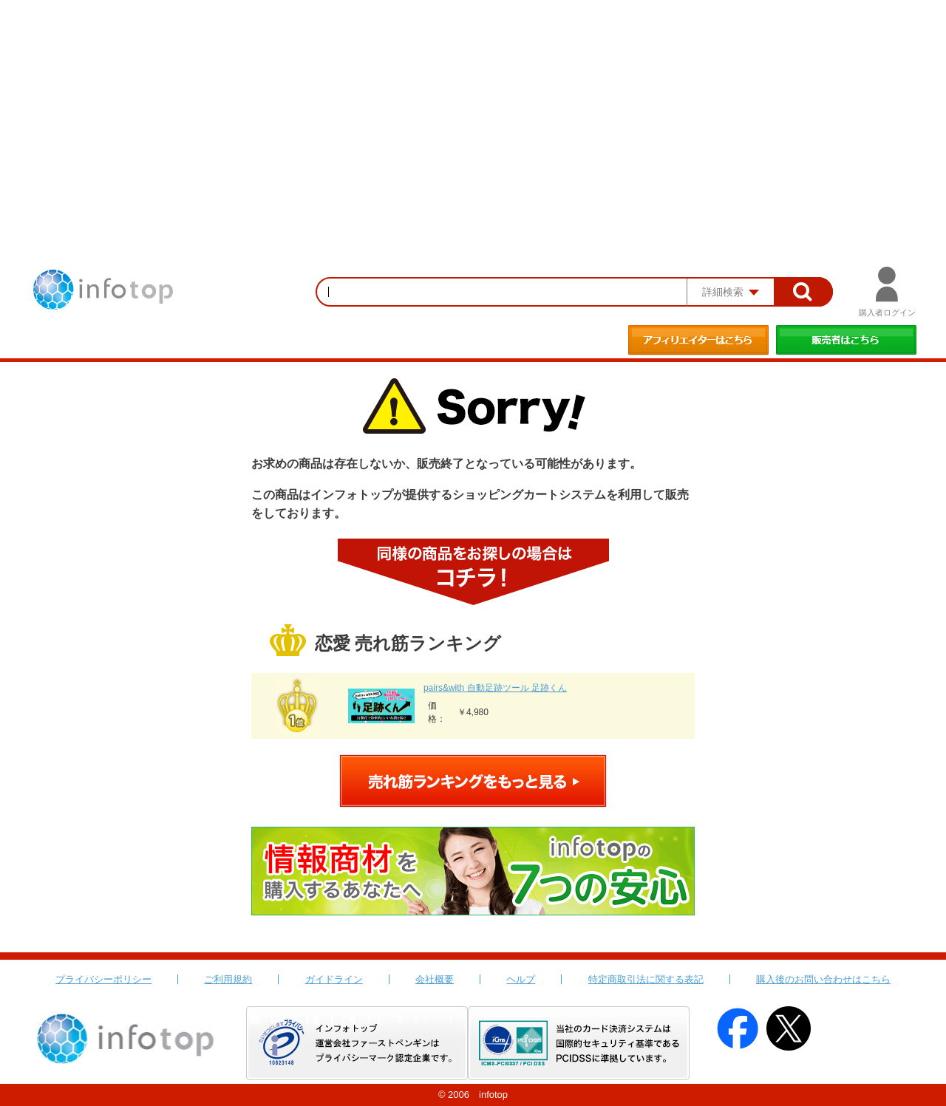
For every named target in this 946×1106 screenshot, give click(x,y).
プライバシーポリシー (103, 979)
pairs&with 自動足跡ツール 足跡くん (495, 688)
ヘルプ (520, 979)
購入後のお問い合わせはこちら (823, 979)
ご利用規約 (228, 979)
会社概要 (434, 979)
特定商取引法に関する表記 (646, 979)
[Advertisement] (473, 110)
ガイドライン (334, 979)
